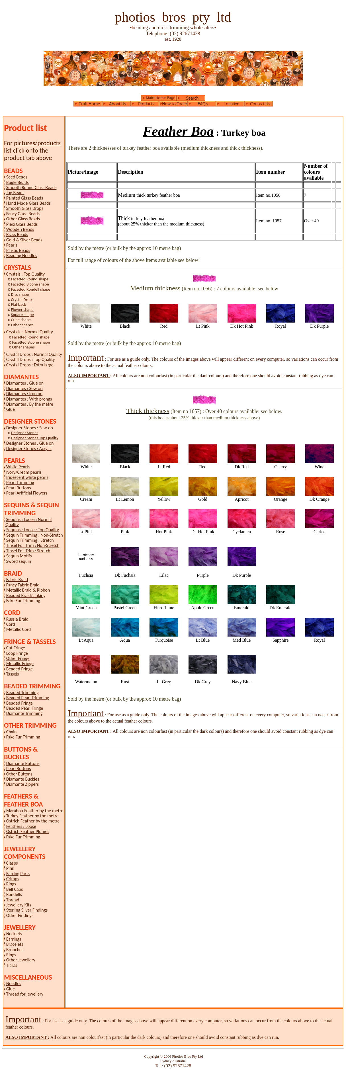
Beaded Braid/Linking (26, 595)
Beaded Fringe (19, 669)
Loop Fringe (17, 653)
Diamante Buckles (22, 779)
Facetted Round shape (29, 279)
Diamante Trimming (24, 713)
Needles (13, 983)
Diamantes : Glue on (25, 383)
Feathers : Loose (21, 826)
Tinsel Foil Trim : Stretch (28, 550)
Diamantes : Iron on (24, 393)
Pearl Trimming (20, 482)
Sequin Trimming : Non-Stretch (34, 535)
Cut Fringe (15, 648)
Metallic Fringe (20, 663)
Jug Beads (15, 192)
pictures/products (37, 143)
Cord (10, 624)
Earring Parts (18, 873)
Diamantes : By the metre (29, 404)
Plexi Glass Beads (22, 224)
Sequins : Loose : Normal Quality (28, 522)
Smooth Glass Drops (24, 208)
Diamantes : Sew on (24, 388)
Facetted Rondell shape (30, 289)
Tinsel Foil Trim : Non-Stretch (33, 545)
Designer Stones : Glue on (30, 443)
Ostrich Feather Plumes (27, 831)
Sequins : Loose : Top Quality (32, 529)
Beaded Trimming (22, 692)
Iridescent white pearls (27, 477)
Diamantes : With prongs (29, 399)
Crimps (12, 878)
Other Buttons (19, 774)
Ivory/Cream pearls (24, 472)
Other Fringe (18, 658)
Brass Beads (17, 234)
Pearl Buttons (18, 488)
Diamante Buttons (23, 763)
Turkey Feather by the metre (32, 815)
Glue (10, 409)
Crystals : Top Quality (25, 274)
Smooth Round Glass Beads (31, 187)
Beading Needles (21, 255)
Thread (12, 899)
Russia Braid (17, 619)
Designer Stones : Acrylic (29, 448)
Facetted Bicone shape (30, 284)
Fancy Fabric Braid (23, 585)
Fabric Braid (17, 579)
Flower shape (22, 309)
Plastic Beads (18, 250)
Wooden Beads (20, 229)
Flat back (18, 304)
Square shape (22, 314)
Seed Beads (16, 177)
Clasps (12, 863)
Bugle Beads (17, 182)
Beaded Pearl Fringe (24, 708)
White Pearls (18, 466)
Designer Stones (24, 432)
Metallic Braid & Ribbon (28, 590)
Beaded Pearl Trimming (27, 697)
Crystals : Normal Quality (29, 332)
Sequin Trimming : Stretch (30, 540)
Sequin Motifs (19, 556)
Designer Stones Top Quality (34, 437)
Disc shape (20, 294)
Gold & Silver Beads (24, 240)
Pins (10, 868)
